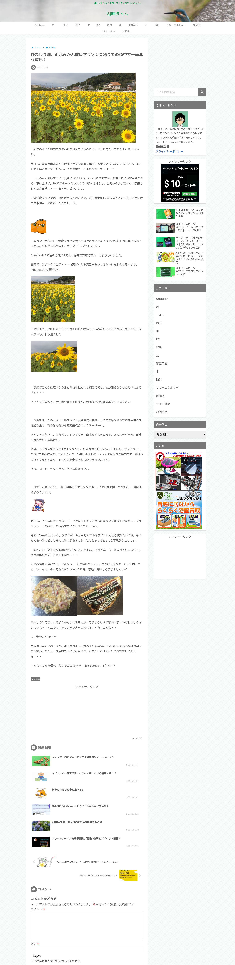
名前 (35, 905)
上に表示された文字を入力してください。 (57, 922)
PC (158, 339)
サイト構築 (163, 404)
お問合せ (161, 412)
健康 (159, 347)
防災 (159, 379)
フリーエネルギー (167, 387)
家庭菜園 (161, 363)
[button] (202, 92)
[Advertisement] (59, 711)
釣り (159, 323)
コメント (38, 865)
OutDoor (162, 299)
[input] (180, 92)
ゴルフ (160, 315)
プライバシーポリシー (169, 151)
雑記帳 (36, 679)
